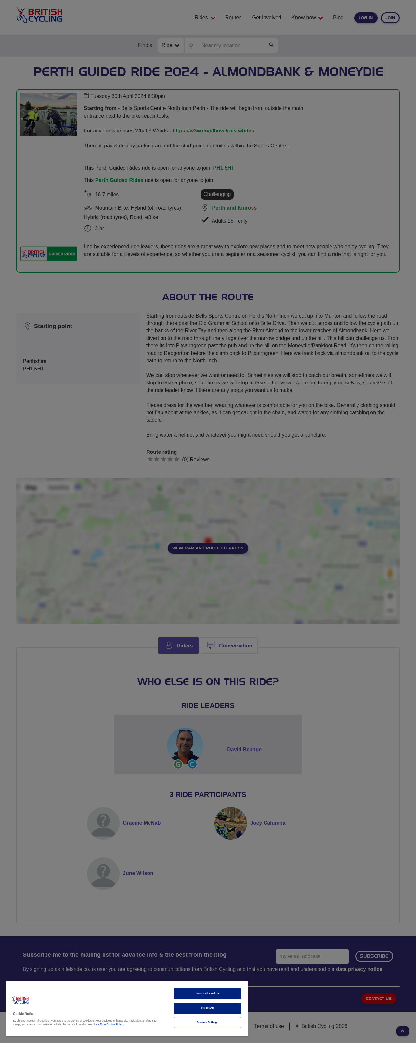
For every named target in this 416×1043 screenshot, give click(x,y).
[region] (127, 1008)
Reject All (208, 1008)
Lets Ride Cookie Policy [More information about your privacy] (109, 1024)
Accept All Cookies (207, 993)
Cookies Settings (207, 1022)
